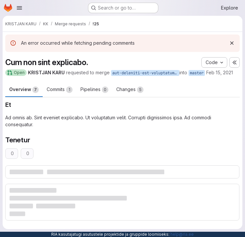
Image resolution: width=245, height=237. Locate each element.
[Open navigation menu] (19, 8)
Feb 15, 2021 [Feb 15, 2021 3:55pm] (219, 72)
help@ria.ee (182, 234)
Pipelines (94, 89)
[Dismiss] (232, 43)
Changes (130, 89)
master (197, 73)
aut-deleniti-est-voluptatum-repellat (145, 73)
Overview (24, 89)
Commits (60, 89)
